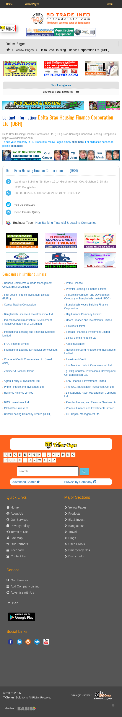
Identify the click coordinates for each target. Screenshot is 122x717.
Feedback (17, 550)
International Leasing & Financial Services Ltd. (31, 349)
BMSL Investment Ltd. (17, 402)
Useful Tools (76, 544)
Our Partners (19, 544)
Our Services (19, 519)
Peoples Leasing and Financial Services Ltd (91, 402)
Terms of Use (19, 532)
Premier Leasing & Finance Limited (86, 288)
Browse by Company (80, 482)
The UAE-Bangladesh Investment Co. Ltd (90, 386)
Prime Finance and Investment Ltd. (24, 386)
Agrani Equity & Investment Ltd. (22, 380)
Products (74, 513)
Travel (72, 532)
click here (78, 141)
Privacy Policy (20, 526)
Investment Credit (76, 359)
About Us (17, 513)
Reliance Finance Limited (18, 392)
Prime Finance (74, 283)
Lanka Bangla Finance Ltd (81, 337)
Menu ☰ (111, 4)
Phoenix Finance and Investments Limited (90, 408)
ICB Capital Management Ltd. (83, 414)
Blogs (72, 538)
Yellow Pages (32, 4)
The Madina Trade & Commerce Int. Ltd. (89, 365)
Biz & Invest (76, 519)
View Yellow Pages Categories (61, 91)
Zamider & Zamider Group (19, 371)
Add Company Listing (25, 586)
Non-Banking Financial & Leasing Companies (65, 222)
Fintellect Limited (76, 326)
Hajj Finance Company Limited (83, 314)
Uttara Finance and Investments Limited (89, 320)
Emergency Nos (79, 550)
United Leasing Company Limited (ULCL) (28, 414)
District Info (76, 556)
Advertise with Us (22, 592)
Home (9, 4)
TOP (13, 602)
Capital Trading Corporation (20, 304)
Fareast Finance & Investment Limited (88, 331)
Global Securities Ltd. (16, 408)
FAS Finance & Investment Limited (86, 380)
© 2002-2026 (12, 693)
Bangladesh (76, 526)
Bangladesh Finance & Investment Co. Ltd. (29, 314)
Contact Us (18, 556)
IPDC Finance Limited (16, 343)
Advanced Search (26, 482)
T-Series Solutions (16, 697)
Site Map (17, 538)
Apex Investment (75, 343)
